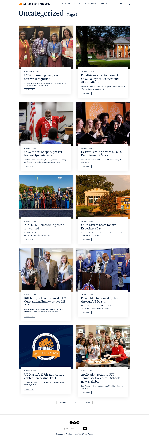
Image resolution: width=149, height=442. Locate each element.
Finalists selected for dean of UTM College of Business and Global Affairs (100, 79)
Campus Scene (106, 4)
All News (66, 4)
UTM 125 (77, 4)
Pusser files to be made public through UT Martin (100, 299)
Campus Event (90, 4)
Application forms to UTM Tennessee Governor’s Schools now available (100, 378)
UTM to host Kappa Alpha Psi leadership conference (43, 153)
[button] (85, 428)
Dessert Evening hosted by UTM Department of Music (102, 153)
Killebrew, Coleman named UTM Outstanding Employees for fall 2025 (45, 301)
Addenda (120, 4)
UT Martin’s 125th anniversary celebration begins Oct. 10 (44, 376)
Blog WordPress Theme (83, 434)
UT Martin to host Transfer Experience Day (99, 226)
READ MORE (29, 90)
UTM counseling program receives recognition (41, 77)
